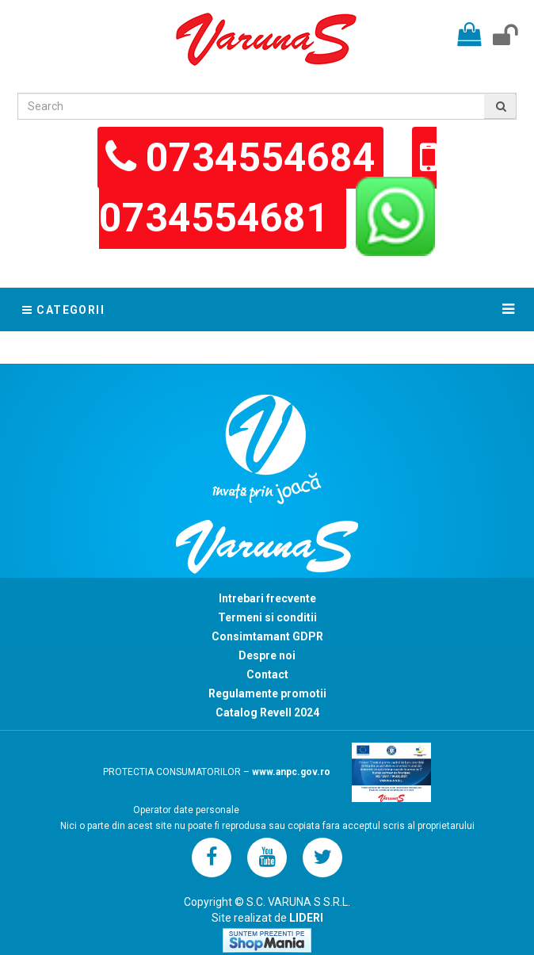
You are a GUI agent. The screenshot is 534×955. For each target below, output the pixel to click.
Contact (267, 674)
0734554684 (261, 158)
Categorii (63, 310)
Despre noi (267, 655)
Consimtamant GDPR (267, 636)
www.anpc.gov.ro (291, 771)
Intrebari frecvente (267, 598)
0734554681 (218, 218)
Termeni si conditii (267, 617)
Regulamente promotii (267, 693)
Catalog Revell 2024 (267, 712)
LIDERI (306, 917)
